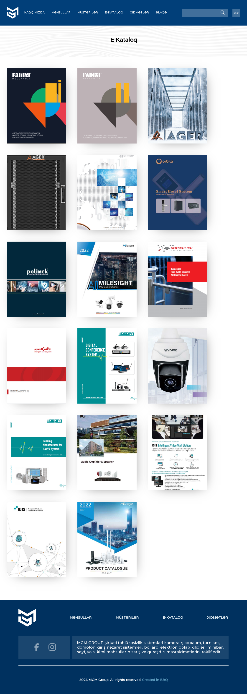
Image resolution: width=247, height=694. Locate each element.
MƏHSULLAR (61, 12)
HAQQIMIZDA (34, 12)
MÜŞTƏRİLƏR (87, 12)
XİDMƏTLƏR (139, 12)
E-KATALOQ (114, 12)
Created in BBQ (155, 680)
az (236, 13)
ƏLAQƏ (161, 12)
